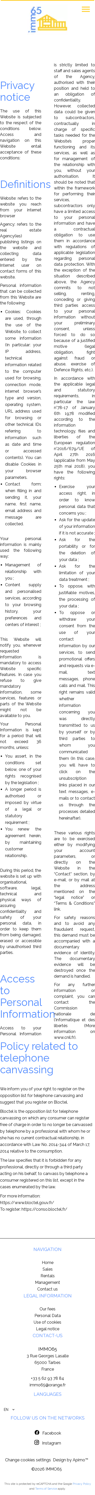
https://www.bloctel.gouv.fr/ (27, 1202)
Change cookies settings (28, 1460)
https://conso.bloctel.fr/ (44, 1209)
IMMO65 (47, 1349)
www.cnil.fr (64, 1037)
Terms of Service (46, 1488)
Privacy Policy (82, 1484)
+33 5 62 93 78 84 (47, 1378)
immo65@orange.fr (48, 1385)
